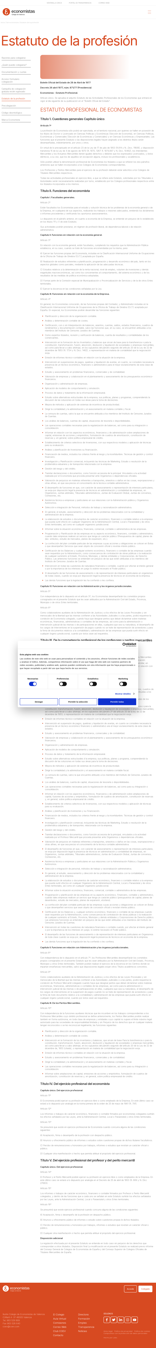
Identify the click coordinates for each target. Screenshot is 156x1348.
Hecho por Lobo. (111, 1338)
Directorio (83, 1314)
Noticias (82, 1331)
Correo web (103, 3)
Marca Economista (11, 119)
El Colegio (58, 1314)
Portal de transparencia (80, 3)
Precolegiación (9, 105)
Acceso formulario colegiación (10, 80)
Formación (84, 1318)
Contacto (58, 1335)
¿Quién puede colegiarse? (14, 65)
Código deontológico (12, 112)
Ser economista (12, 23)
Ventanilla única (54, 3)
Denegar (39, 702)
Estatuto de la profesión (13, 98)
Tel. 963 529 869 (11, 1320)
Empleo (82, 1322)
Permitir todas (117, 702)
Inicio (3, 23)
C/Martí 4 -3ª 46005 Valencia (17, 1317)
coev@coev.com (11, 1326)
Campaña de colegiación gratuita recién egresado (14, 90)
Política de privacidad (123, 1331)
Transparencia (86, 1327)
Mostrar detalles (123, 693)
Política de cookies (142, 1331)
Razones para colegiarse (14, 57)
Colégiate (145, 1289)
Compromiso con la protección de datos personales (125, 1333)
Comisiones (59, 1322)
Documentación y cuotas (14, 72)
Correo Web (59, 1327)
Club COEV (59, 1331)
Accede (130, 1289)
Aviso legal (108, 1331)
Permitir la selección (78, 702)
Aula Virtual (59, 1318)
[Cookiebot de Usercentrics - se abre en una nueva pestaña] (124, 645)
